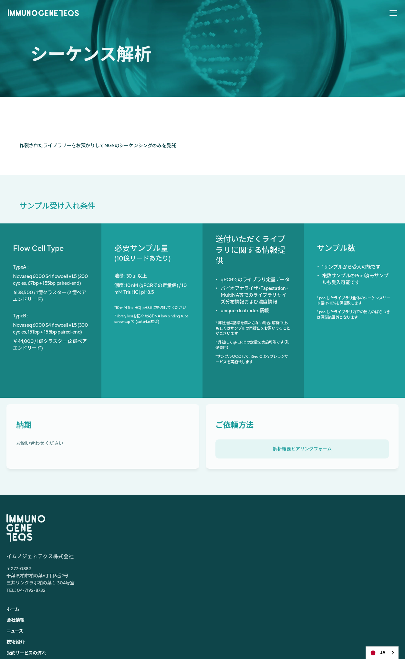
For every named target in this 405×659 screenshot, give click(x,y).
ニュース (256, 21)
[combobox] (382, 652)
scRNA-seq (288, 520)
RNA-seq (286, 549)
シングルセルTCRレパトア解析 (307, 530)
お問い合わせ (192, 579)
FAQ (358, 21)
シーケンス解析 (292, 569)
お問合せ (381, 21)
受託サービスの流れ (323, 21)
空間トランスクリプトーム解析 (306, 540)
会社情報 (198, 21)
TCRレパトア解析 (294, 559)
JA (377, 653)
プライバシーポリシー (369, 637)
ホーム (172, 21)
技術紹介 (284, 21)
